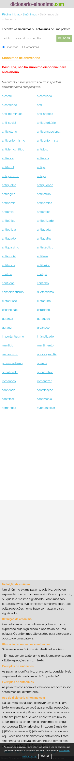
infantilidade (45, 336)
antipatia (8, 212)
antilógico (8, 194)
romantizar (44, 381)
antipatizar (9, 229)
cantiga (42, 274)
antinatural (44, 194)
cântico (7, 274)
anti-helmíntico (12, 114)
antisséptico (45, 247)
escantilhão (10, 310)
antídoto (42, 149)
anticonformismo (13, 140)
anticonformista (47, 140)
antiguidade (45, 185)
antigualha (9, 185)
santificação (45, 390)
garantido (43, 319)
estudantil (44, 310)
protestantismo (12, 363)
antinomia (8, 203)
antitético (8, 265)
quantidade (10, 372)
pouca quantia (46, 354)
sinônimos (24, 29)
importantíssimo (13, 336)
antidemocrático (13, 149)
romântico (9, 381)
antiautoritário (46, 123)
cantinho (43, 283)
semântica (9, 408)
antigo (41, 176)
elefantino (44, 301)
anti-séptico (45, 114)
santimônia (44, 399)
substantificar (46, 408)
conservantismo (13, 292)
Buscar (64, 38)
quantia (42, 363)
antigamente (10, 176)
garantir (7, 327)
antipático (8, 221)
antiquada (44, 229)
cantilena (8, 283)
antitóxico (43, 265)
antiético (43, 158)
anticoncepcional (48, 131)
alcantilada (44, 96)
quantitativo (45, 372)
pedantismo (10, 354)
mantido (7, 345)
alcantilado (9, 105)
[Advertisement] (37, 456)
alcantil (7, 96)
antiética (8, 158)
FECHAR (45, 756)
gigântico (43, 327)
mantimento (45, 345)
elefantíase (9, 301)
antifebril (8, 167)
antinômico (44, 203)
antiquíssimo (10, 247)
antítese (42, 256)
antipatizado (45, 221)
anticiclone (9, 131)
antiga (41, 167)
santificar (8, 399)
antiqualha (44, 238)
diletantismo (45, 292)
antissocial (9, 256)
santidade (8, 390)
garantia (7, 319)
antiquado (9, 238)
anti (39, 105)
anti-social (9, 123)
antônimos (43, 29)
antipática (43, 212)
